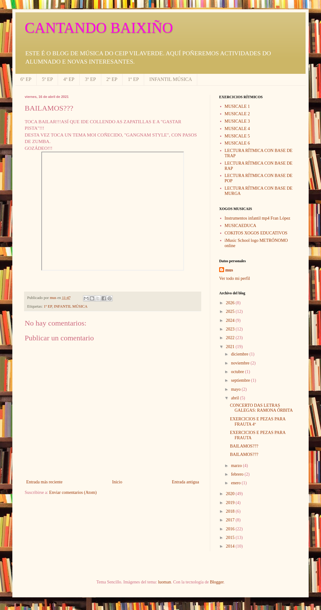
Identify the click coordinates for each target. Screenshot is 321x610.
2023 (231, 329)
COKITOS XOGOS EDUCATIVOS (256, 233)
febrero (237, 474)
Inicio (117, 482)
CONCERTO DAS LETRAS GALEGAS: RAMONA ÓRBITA (261, 408)
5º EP (47, 79)
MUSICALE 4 (237, 128)
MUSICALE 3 (237, 121)
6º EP (25, 79)
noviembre (240, 363)
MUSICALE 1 (237, 106)
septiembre (241, 380)
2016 (231, 529)
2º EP (112, 79)
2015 (231, 537)
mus (229, 270)
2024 (231, 320)
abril (235, 398)
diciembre (240, 354)
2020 (231, 493)
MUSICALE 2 (237, 113)
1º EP (133, 79)
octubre (238, 371)
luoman (164, 582)
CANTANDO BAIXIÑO (99, 27)
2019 (231, 502)
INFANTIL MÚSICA (170, 79)
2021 (231, 346)
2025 (231, 311)
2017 (231, 520)
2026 (231, 303)
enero (236, 483)
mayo (236, 389)
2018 (231, 511)
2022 (231, 337)
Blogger (216, 582)
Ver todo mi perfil (234, 278)
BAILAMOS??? (244, 446)
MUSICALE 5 (237, 136)
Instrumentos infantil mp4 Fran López (257, 218)
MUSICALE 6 (237, 143)
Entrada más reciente (44, 482)
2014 (231, 546)
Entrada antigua (185, 482)
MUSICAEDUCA (240, 225)
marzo (237, 465)
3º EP (90, 79)
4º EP (68, 79)
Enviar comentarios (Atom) (73, 492)
